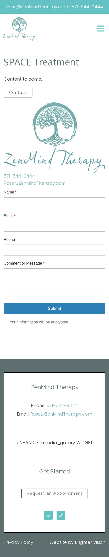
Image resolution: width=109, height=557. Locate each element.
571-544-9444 (19, 176)
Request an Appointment (55, 493)
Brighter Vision (90, 542)
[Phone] (61, 515)
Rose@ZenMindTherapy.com (35, 183)
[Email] (48, 515)
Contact (18, 92)
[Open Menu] (100, 29)
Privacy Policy (18, 542)
